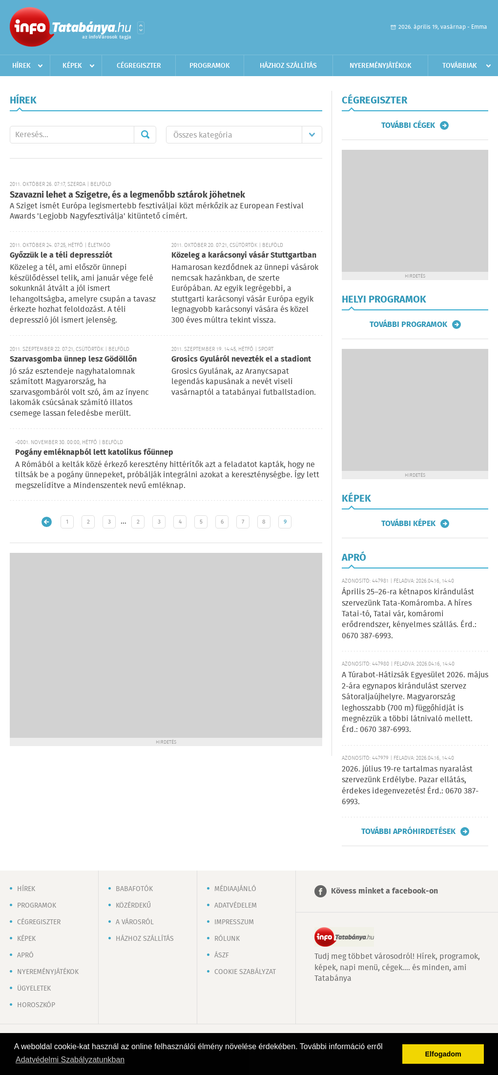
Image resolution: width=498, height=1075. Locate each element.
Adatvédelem (235, 905)
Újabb (47, 522)
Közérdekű (133, 905)
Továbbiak (459, 66)
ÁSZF (221, 955)
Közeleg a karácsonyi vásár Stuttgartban (243, 255)
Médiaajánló (235, 889)
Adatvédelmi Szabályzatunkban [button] (70, 1059)
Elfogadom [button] (443, 1054)
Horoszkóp (36, 1005)
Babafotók (134, 889)
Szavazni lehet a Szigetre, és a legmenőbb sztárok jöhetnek (127, 195)
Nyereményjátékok (381, 66)
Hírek (21, 66)
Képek (72, 66)
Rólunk (227, 938)
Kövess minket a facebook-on (384, 891)
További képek (408, 523)
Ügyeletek (34, 988)
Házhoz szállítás (288, 66)
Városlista (141, 27)
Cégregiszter (139, 66)
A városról (135, 922)
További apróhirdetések (408, 831)
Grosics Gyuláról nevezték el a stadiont (241, 359)
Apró (25, 955)
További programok (408, 324)
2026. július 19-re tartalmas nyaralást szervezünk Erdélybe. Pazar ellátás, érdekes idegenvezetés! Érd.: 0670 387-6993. (410, 785)
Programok (209, 66)
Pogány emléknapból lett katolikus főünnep (94, 452)
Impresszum (234, 922)
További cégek (408, 125)
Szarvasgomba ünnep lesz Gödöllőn (73, 359)
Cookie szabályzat (245, 972)
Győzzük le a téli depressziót (61, 255)
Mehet (145, 134)
